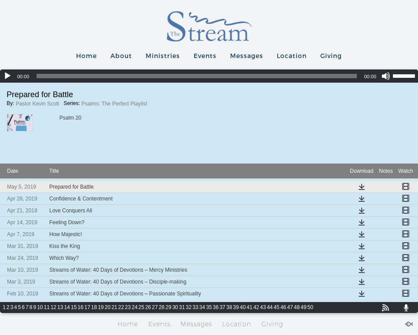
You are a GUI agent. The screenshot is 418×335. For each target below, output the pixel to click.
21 (114, 307)
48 (297, 307)
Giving (331, 55)
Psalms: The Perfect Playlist (114, 104)
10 (40, 307)
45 (276, 307)
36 (216, 307)
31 (182, 307)
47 (290, 307)
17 (87, 307)
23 (128, 307)
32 (188, 307)
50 (310, 307)
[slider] (197, 76)
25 (141, 307)
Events (205, 55)
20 (107, 307)
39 (236, 307)
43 (263, 307)
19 (100, 307)
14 (67, 307)
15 (74, 307)
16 (80, 307)
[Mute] (385, 76)
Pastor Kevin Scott (37, 104)
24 (134, 307)
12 (53, 307)
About (121, 55)
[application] (209, 76)
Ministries (163, 55)
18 (94, 307)
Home (86, 55)
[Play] (7, 76)
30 (175, 307)
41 (249, 307)
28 (162, 307)
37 (222, 307)
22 (121, 307)
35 (209, 307)
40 (243, 307)
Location (292, 55)
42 (256, 307)
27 (155, 307)
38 (229, 307)
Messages (246, 55)
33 (195, 307)
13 (60, 307)
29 (168, 307)
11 (47, 307)
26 (148, 307)
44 (269, 307)
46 (283, 307)
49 (303, 307)
